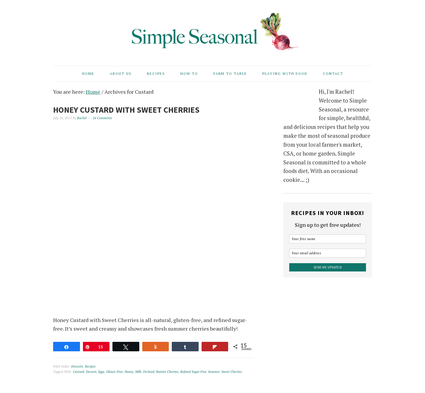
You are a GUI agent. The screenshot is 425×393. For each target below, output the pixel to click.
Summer (214, 372)
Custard (78, 372)
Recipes (90, 366)
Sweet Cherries (231, 372)
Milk (138, 372)
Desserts (77, 366)
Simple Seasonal (212, 30)
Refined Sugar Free (193, 372)
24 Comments (102, 118)
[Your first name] (327, 238)
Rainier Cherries (167, 372)
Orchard (148, 372)
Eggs (101, 372)
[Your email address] (327, 253)
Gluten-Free (114, 372)
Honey (129, 372)
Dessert (91, 372)
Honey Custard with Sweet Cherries (126, 109)
